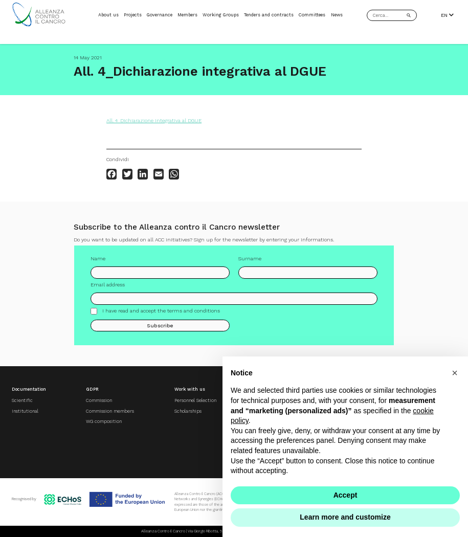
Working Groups (221, 14)
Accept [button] (345, 495)
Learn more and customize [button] (345, 517)
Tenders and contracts (269, 14)
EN (447, 15)
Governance (159, 14)
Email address (108, 284)
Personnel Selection (195, 400)
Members (187, 14)
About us (108, 14)
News (337, 14)
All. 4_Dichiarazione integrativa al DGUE (154, 120)
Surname (249, 258)
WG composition (104, 421)
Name (98, 258)
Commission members (110, 411)
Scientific (22, 400)
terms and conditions (193, 311)
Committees (312, 14)
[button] (455, 373)
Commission (99, 400)
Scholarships (188, 411)
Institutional (25, 411)
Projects (133, 14)
